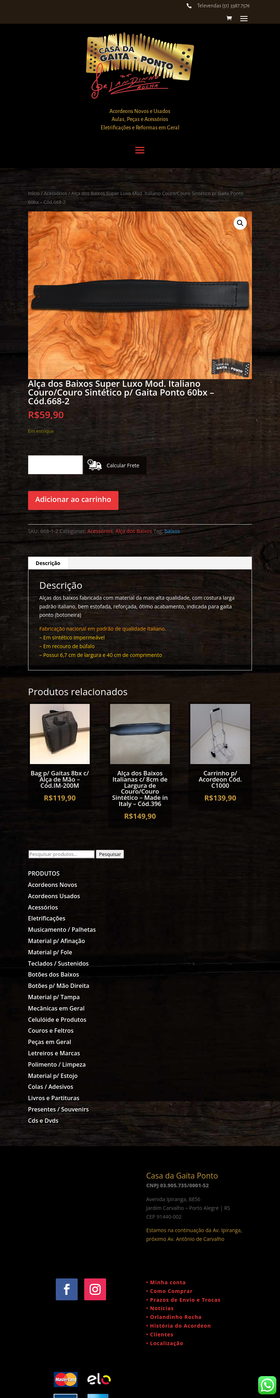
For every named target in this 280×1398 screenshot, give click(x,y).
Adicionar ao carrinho (73, 499)
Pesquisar (110, 854)
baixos (172, 530)
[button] (240, 223)
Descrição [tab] (48, 563)
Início (34, 193)
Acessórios (55, 193)
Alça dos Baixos (134, 530)
